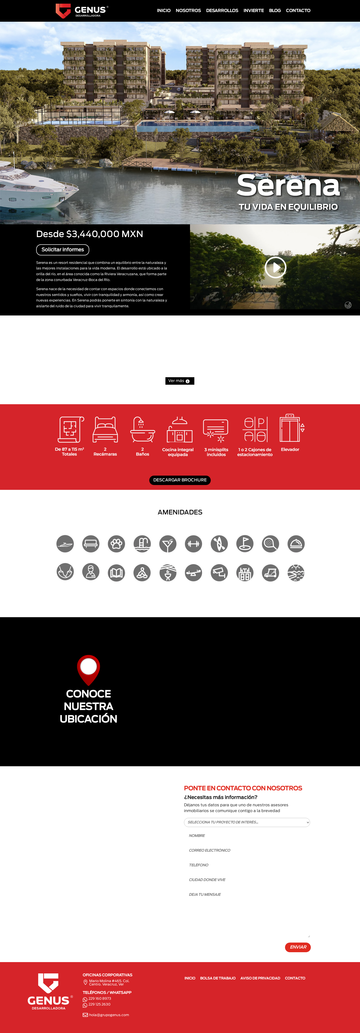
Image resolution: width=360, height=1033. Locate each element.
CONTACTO (298, 11)
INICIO (163, 11)
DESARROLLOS (222, 11)
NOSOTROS (188, 11)
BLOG (275, 11)
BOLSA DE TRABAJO (218, 978)
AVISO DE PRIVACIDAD (260, 978)
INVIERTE (254, 11)
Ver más (179, 381)
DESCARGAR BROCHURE (180, 480)
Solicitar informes (62, 249)
